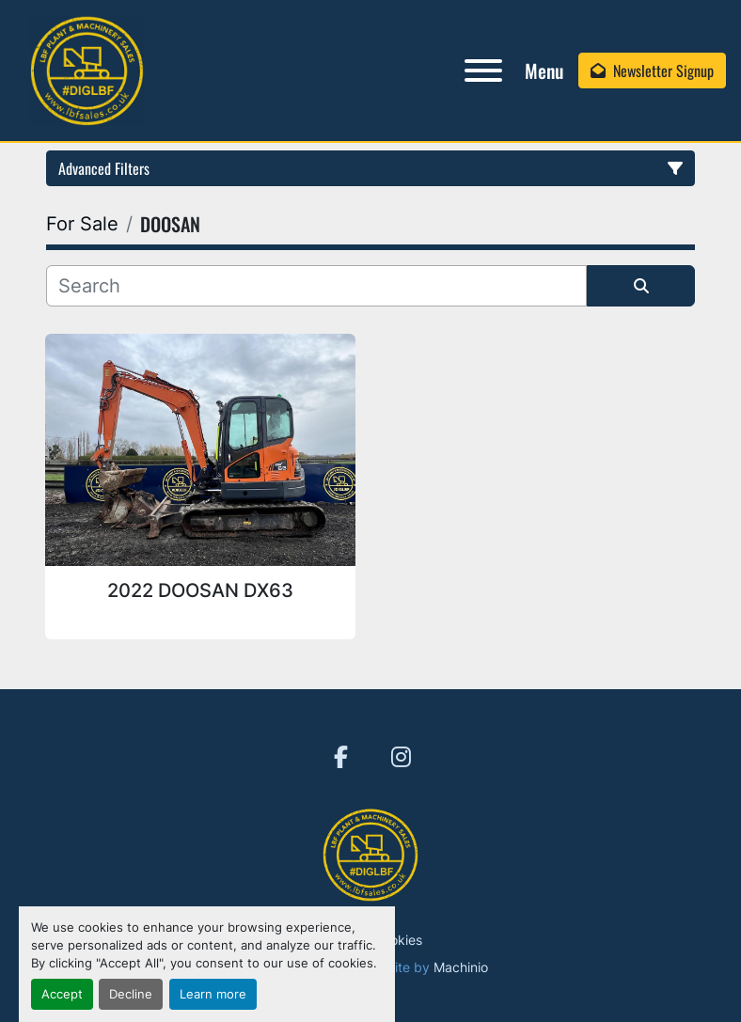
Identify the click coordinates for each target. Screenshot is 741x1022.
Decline (130, 994)
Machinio (461, 967)
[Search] (316, 286)
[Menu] (483, 70)
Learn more (213, 994)
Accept (62, 994)
